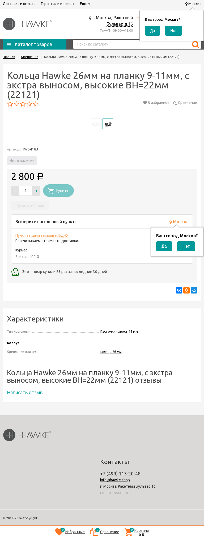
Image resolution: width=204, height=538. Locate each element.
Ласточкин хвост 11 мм (119, 331)
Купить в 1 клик (30, 205)
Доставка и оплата (19, 4)
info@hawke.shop (115, 480)
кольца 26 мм (111, 351)
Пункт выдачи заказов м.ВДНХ (42, 235)
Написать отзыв (24, 392)
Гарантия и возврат (58, 4)
